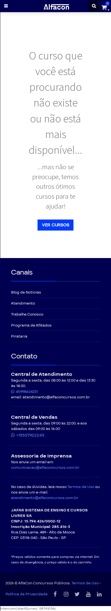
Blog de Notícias (26, 292)
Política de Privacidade (26, 594)
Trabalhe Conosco (27, 314)
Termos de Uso (80, 487)
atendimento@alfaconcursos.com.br (44, 498)
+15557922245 (30, 435)
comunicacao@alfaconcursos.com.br (45, 467)
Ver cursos (55, 225)
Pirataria (19, 336)
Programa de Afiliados (31, 325)
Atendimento (23, 303)
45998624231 (27, 391)
